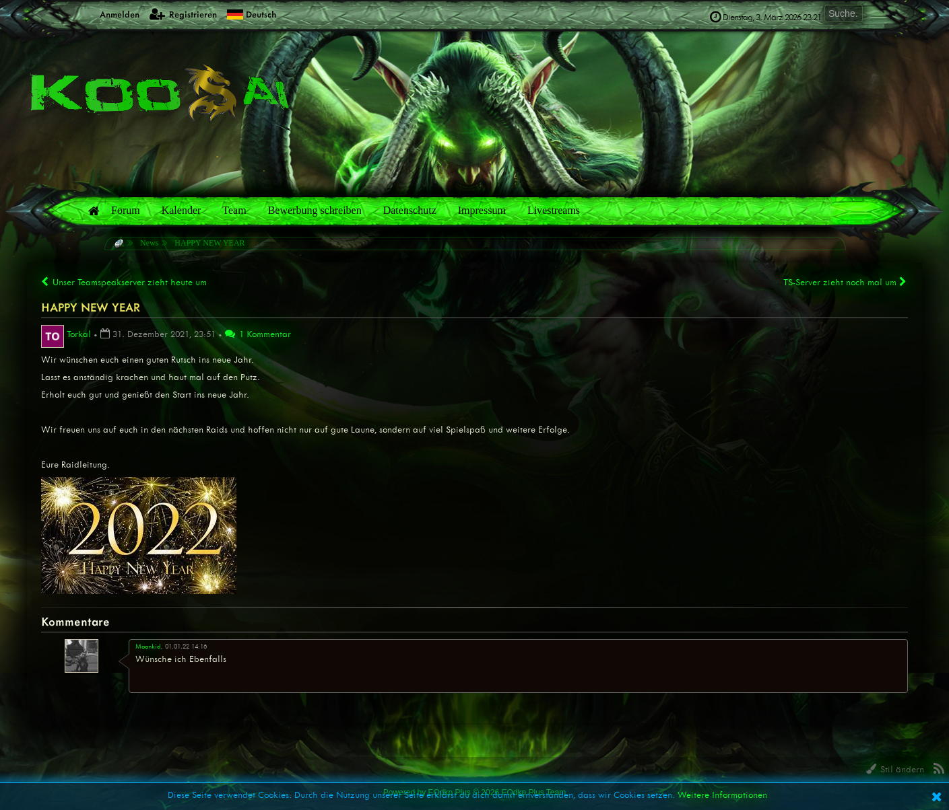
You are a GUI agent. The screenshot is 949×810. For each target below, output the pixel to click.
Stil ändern (895, 769)
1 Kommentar (258, 334)
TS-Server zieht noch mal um (845, 282)
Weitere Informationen (722, 795)
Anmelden (111, 14)
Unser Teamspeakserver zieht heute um (124, 282)
